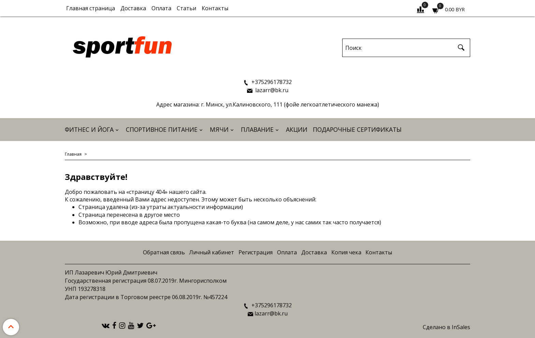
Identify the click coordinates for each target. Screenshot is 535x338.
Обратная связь (164, 252)
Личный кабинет (211, 252)
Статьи (186, 8)
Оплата (161, 8)
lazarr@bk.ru (271, 90)
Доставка (133, 8)
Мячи (219, 129)
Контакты (215, 8)
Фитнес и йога (89, 129)
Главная (73, 154)
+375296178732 (271, 82)
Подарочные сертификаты (357, 129)
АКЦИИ (296, 129)
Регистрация (255, 252)
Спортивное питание (162, 129)
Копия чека (346, 252)
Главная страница (90, 8)
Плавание (257, 129)
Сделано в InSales (446, 327)
